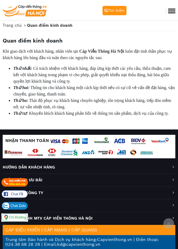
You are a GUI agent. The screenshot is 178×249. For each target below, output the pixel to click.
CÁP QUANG (84, 230)
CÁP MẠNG (55, 230)
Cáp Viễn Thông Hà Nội (101, 51)
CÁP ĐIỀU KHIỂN (22, 230)
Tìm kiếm (114, 10)
